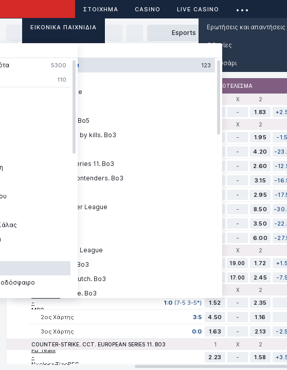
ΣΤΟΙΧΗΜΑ (100, 9)
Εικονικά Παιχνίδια (63, 27)
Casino (147, 9)
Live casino (198, 9)
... (242, 7)
